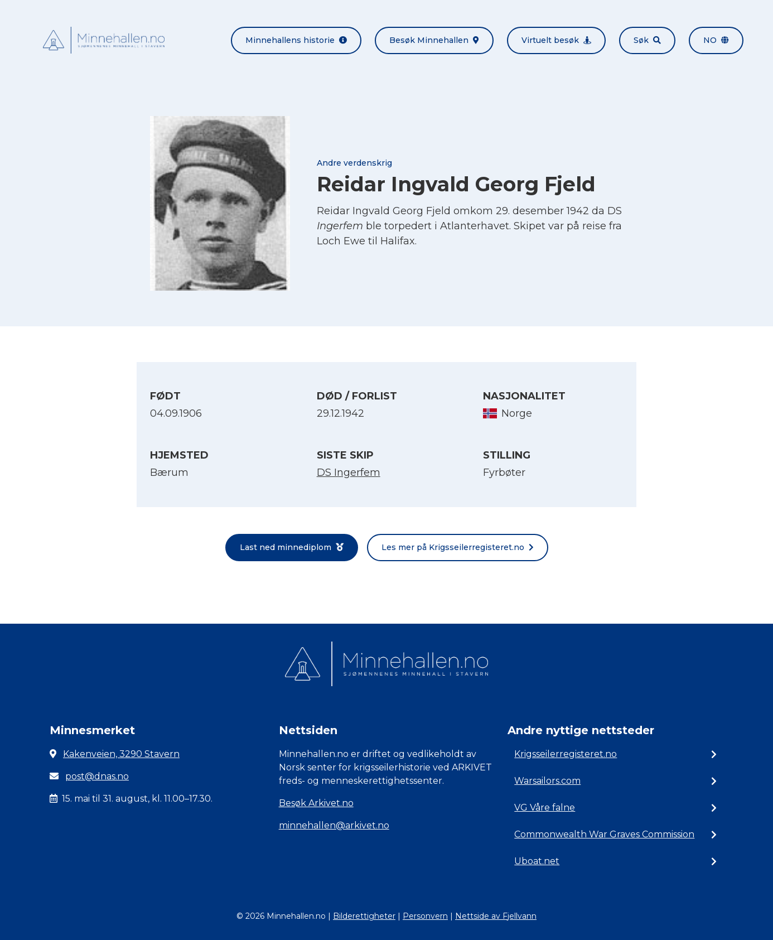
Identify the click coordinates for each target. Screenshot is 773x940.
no (716, 40)
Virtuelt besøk (556, 40)
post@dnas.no (97, 776)
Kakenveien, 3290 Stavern (121, 754)
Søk (647, 40)
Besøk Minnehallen (434, 40)
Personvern (425, 916)
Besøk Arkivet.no (316, 803)
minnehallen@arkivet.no (334, 825)
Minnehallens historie (296, 40)
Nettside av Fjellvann (496, 916)
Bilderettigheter (364, 916)
